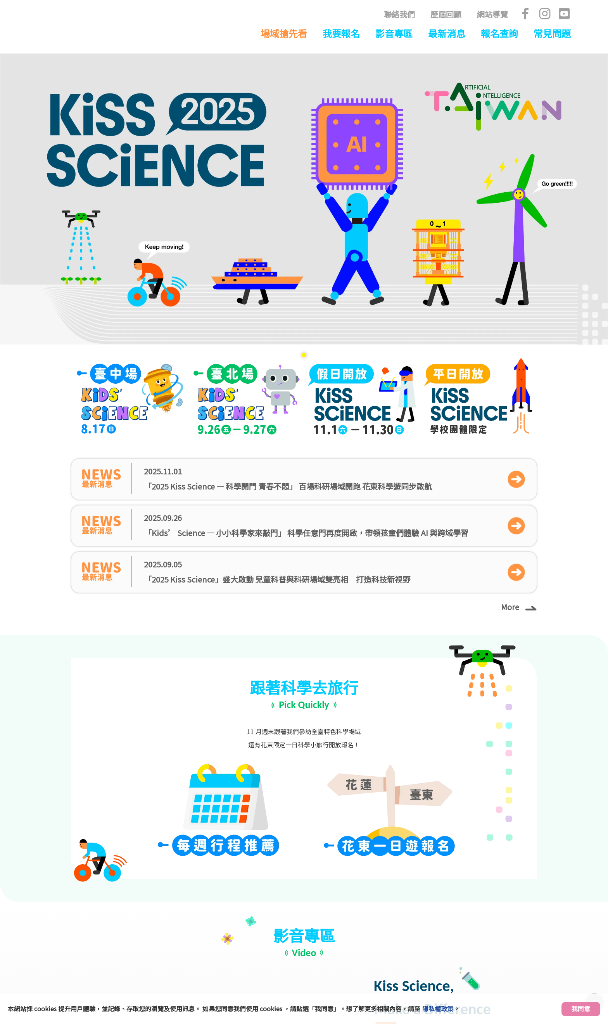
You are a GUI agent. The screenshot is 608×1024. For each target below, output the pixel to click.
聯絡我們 (399, 14)
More (519, 315)
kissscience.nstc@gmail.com (397, 973)
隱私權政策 (437, 1008)
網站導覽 (492, 14)
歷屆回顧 (445, 14)
